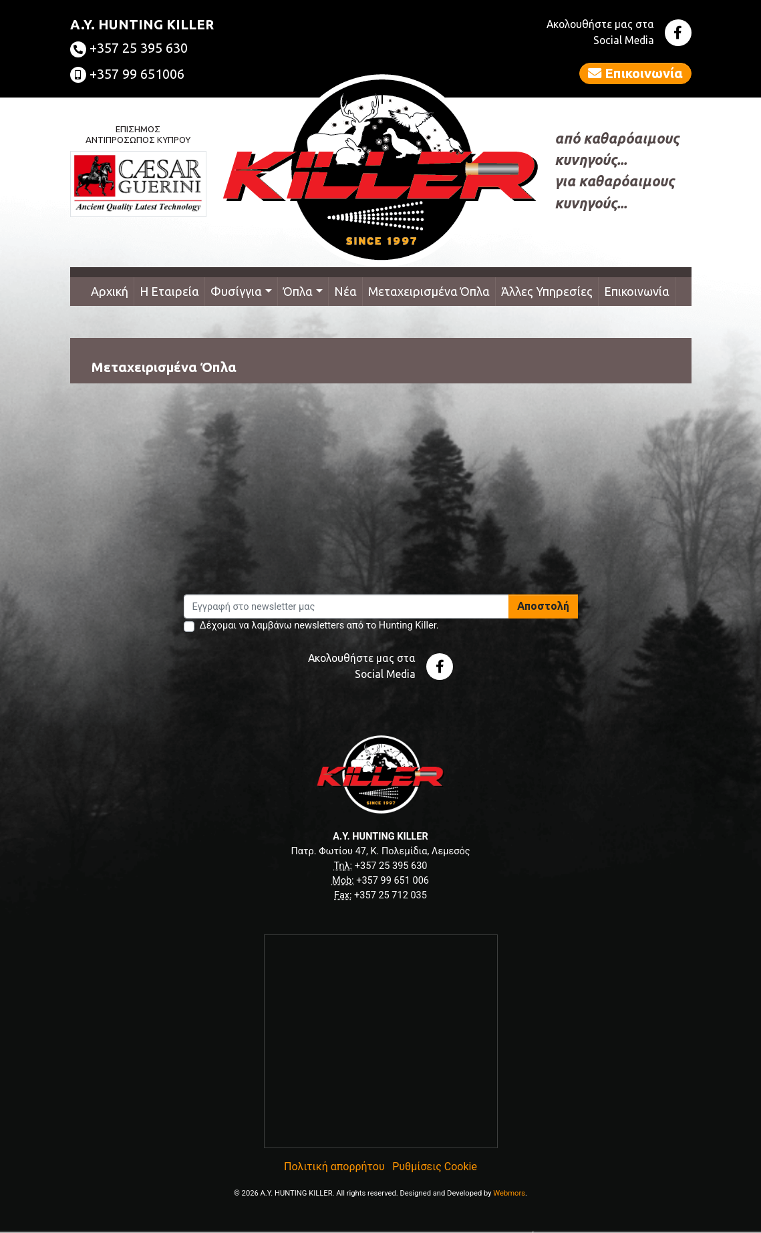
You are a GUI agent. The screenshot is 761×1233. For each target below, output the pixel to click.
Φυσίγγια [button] (236, 291)
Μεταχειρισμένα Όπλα (429, 291)
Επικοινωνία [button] (635, 73)
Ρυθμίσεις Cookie (434, 1166)
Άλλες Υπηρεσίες (547, 291)
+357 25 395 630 (129, 47)
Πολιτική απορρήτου (334, 1166)
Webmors (509, 1193)
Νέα (345, 291)
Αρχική (109, 291)
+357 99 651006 (127, 73)
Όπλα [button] (298, 291)
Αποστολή (543, 606)
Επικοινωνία (636, 291)
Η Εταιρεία (169, 291)
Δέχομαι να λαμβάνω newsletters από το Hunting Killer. (319, 625)
